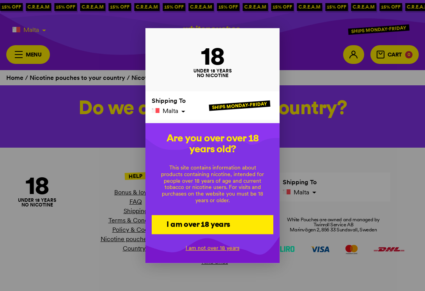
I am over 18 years (198, 224)
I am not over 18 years (212, 247)
